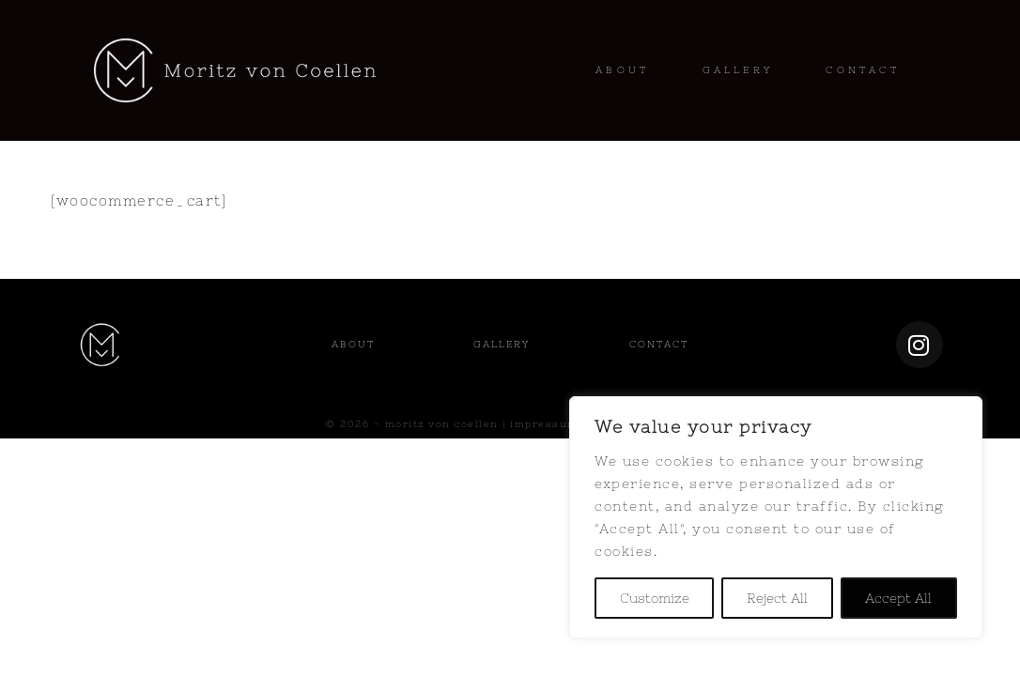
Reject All (777, 598)
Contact (658, 344)
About (353, 344)
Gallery (501, 344)
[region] (775, 517)
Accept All (898, 598)
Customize (654, 598)
